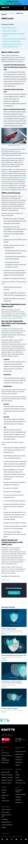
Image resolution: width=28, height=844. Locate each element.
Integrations (18, 762)
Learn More (4, 686)
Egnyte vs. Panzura (6, 780)
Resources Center (20, 783)
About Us (4, 790)
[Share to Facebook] (8, 721)
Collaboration (19, 754)
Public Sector (5, 762)
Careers (3, 792)
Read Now (3, 712)
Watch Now (3, 660)
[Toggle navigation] (25, 8)
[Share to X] (5, 721)
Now (5, 633)
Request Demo (14, 593)
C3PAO (11, 333)
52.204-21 (6, 171)
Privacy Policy (5, 812)
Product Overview (20, 751)
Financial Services (6, 755)
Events (17, 777)
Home (2, 13)
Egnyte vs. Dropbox (7, 775)
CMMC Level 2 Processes (10, 30)
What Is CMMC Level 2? (9, 27)
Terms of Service (6, 809)
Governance (12, 13)
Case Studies (19, 780)
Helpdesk (18, 797)
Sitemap (3, 827)
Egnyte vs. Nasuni (6, 783)
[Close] (25, 3)
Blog (16, 772)
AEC (2, 750)
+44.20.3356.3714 (9, 735)
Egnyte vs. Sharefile (7, 777)
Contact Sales (5, 800)
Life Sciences (5, 753)
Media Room (5, 795)
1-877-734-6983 (6, 734)
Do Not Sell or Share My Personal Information (12, 836)
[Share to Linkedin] (1, 721)
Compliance (4, 819)
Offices (3, 798)
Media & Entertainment (5, 759)
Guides (6, 13)
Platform (17, 765)
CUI (5, 72)
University (18, 800)
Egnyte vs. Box (5, 772)
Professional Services (18, 790)
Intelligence (18, 757)
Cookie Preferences (7, 825)
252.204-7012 (17, 151)
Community (18, 802)
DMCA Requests (6, 822)
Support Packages (20, 794)
